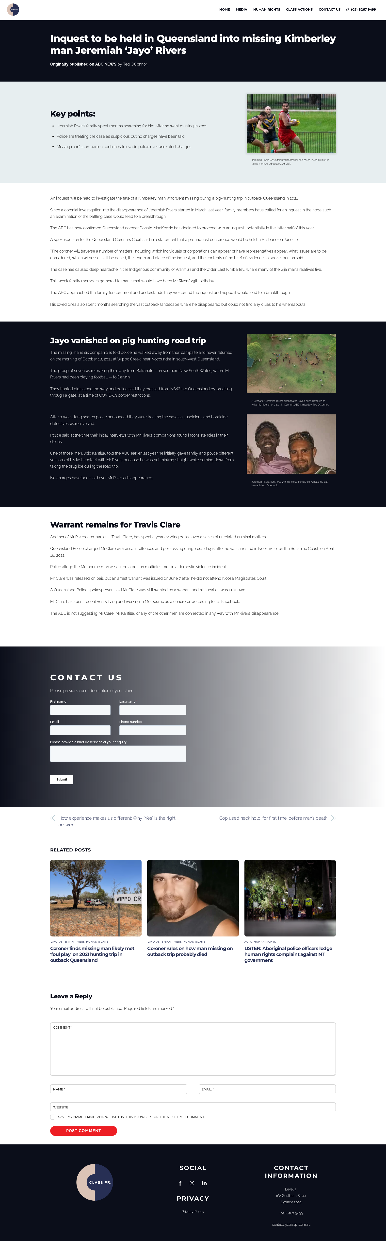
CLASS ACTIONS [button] (299, 9)
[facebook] (180, 1182)
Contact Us (329, 9)
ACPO (248, 941)
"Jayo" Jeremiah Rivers (67, 941)
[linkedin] (204, 1182)
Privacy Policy (193, 1211)
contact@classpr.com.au (291, 1224)
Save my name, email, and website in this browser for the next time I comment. (131, 1117)
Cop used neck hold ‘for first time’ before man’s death (273, 818)
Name (59, 1089)
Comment (63, 1028)
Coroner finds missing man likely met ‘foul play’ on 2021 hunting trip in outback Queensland (92, 954)
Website (60, 1107)
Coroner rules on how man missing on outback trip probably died (190, 951)
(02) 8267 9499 (361, 9)
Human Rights (266, 9)
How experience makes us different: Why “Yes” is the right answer (117, 821)
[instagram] (192, 1182)
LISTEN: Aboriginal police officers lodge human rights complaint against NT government (288, 954)
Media (241, 9)
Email (208, 1089)
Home (224, 9)
